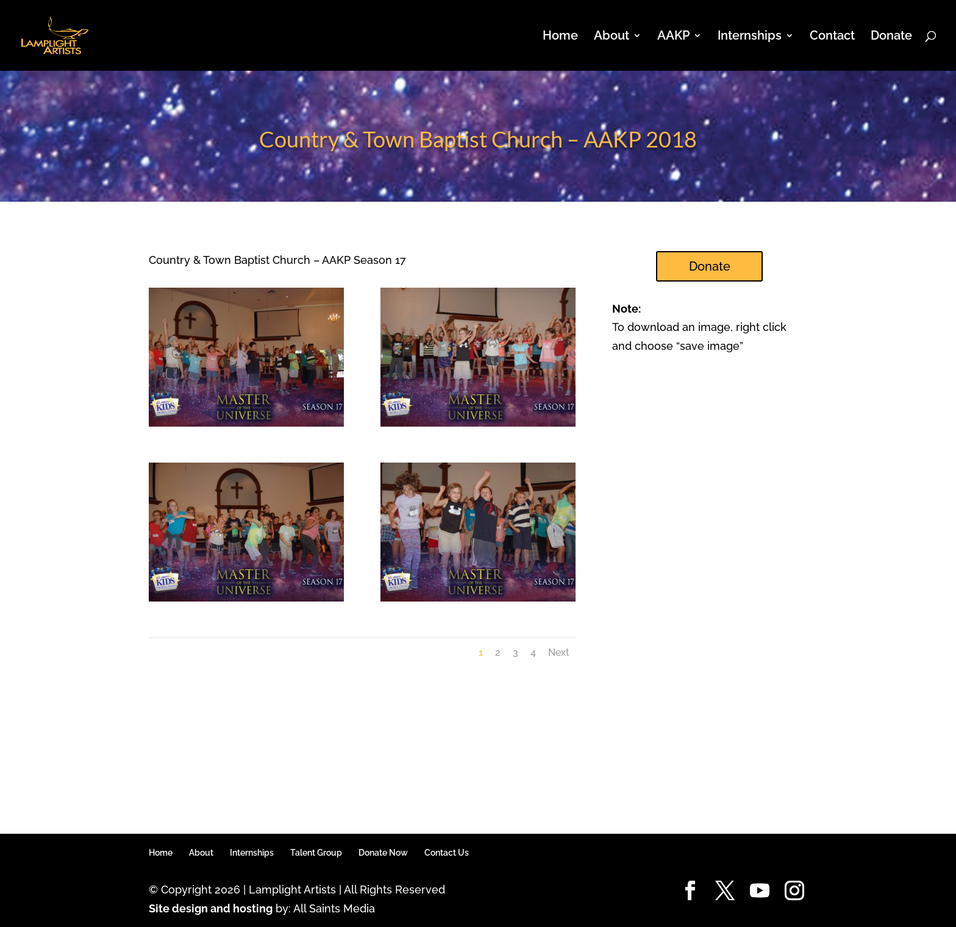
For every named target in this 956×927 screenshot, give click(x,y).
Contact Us (446, 853)
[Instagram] (794, 891)
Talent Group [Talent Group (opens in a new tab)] (316, 853)
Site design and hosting (211, 908)
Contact (832, 37)
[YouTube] (759, 891)
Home (560, 37)
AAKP (673, 37)
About (611, 37)
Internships (750, 37)
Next (558, 652)
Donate (891, 37)
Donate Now (383, 853)
